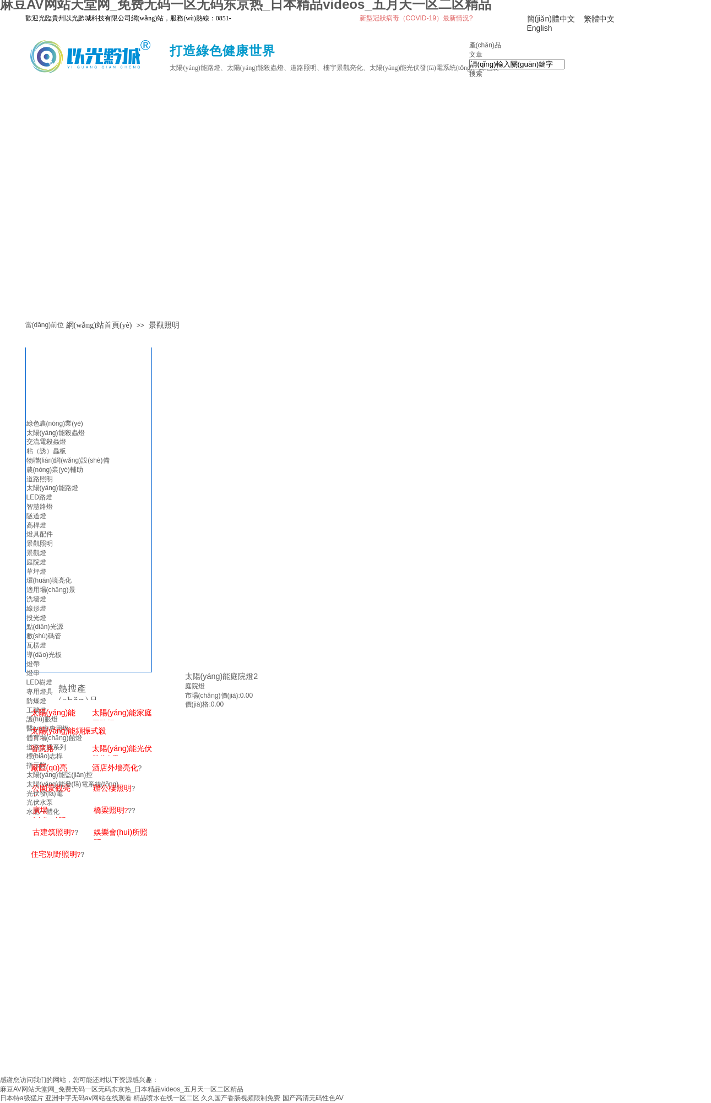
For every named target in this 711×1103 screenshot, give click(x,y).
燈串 (33, 673)
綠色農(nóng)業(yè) (54, 423)
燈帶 (33, 664)
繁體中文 (599, 19)
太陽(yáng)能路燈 (52, 488)
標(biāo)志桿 (44, 756)
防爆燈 (36, 701)
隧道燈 (36, 516)
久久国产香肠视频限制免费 (240, 1098)
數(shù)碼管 (43, 636)
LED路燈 (39, 497)
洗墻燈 (36, 599)
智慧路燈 (39, 506)
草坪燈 (36, 571)
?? (114, 810)
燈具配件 (39, 534)
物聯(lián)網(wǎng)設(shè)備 (68, 460)
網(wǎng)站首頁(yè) (99, 325)
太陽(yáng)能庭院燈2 (221, 676)
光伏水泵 (39, 802)
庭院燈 (195, 686)
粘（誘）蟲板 (46, 451)
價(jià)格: (198, 704)
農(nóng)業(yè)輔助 (54, 470)
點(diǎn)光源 (44, 627)
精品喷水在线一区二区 (166, 1098)
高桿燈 (36, 525)
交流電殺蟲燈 (46, 441)
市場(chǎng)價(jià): (212, 695)
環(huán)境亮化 (49, 580)
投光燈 (36, 618)
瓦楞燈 (36, 645)
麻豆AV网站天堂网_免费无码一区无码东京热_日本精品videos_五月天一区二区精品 (121, 1089)
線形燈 (36, 608)
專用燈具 (39, 692)
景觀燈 (36, 553)
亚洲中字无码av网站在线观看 (88, 1098)
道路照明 (39, 479)
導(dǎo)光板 (44, 655)
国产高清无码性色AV (313, 1098)
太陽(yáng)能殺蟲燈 (55, 433)
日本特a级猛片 (22, 1098)
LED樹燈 (39, 682)
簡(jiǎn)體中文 (551, 19)
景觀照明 (164, 325)
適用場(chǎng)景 (50, 590)
